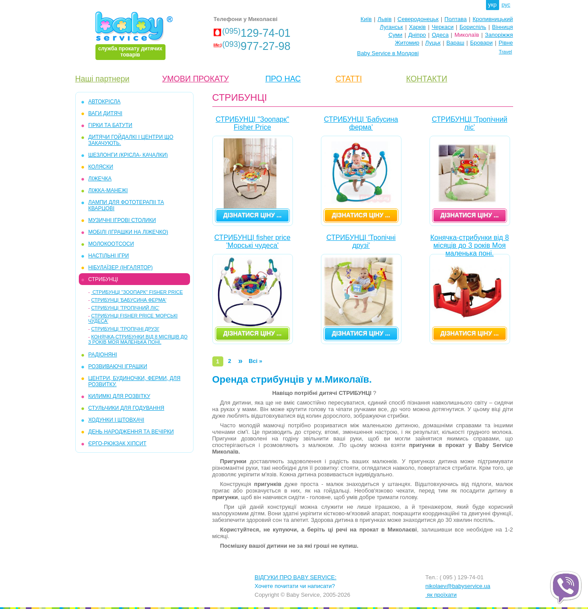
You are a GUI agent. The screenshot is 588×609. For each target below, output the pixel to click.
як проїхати (441, 594)
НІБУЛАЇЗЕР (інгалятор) (120, 267)
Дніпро (417, 35)
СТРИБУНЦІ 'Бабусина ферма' (128, 300)
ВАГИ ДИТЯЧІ (105, 113)
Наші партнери (102, 78)
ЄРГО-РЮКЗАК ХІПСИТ (117, 443)
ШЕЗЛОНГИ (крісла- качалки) (128, 155)
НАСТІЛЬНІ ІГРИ (108, 256)
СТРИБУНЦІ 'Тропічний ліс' (125, 307)
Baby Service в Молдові (388, 53)
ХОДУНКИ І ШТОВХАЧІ (116, 420)
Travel (505, 51)
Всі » (255, 361)
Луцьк (432, 42)
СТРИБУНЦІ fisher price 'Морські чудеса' (253, 241)
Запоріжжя (499, 35)
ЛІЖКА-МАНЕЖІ (108, 190)
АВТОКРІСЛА (104, 102)
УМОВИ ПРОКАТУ (195, 78)
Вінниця (502, 27)
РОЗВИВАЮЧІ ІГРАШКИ (118, 366)
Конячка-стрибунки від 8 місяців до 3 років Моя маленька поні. (138, 339)
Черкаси (443, 27)
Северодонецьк (418, 19)
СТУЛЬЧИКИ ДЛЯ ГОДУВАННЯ (126, 408)
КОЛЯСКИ (100, 167)
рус (506, 4)
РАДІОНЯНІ (102, 355)
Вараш (456, 42)
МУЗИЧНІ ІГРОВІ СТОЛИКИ (122, 220)
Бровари (481, 42)
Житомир (407, 42)
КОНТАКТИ (426, 78)
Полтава (455, 19)
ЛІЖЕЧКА (100, 179)
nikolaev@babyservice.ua (458, 586)
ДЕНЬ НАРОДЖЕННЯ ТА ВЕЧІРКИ (131, 432)
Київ (366, 19)
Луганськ (391, 27)
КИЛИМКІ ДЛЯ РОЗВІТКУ (119, 396)
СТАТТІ (348, 78)
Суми (395, 35)
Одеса (440, 35)
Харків (417, 27)
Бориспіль (472, 27)
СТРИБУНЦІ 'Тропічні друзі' (125, 328)
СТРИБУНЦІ (103, 279)
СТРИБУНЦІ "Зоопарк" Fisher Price (137, 292)
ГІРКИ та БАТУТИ (110, 125)
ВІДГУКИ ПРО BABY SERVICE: (296, 577)
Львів (384, 19)
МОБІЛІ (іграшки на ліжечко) (128, 232)
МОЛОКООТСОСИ (111, 244)
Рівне (506, 42)
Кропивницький (492, 19)
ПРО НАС (283, 78)
